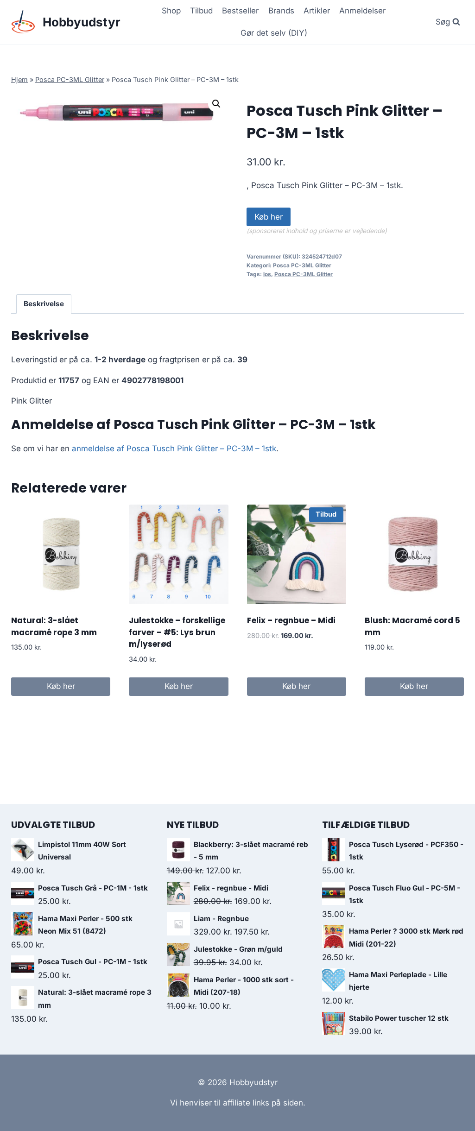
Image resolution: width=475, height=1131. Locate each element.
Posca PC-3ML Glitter (69, 79)
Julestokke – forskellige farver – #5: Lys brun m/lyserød (177, 632)
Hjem (19, 79)
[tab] (44, 304)
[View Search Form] (447, 22)
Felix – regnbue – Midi (291, 620)
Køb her (268, 216)
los (267, 274)
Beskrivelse (44, 303)
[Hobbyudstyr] (65, 22)
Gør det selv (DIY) (274, 33)
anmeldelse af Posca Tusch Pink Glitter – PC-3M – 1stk (174, 448)
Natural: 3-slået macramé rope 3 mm (54, 626)
